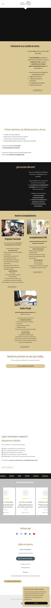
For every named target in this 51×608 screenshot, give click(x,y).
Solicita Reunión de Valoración (25, 366)
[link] (25, 3)
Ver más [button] (5, 509)
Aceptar (36, 603)
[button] (5, 4)
